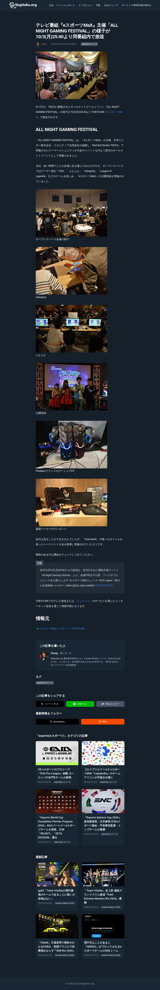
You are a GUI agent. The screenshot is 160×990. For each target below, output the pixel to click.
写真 (98, 5)
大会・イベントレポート (62, 5)
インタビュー (85, 5)
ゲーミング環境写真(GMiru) (136, 5)
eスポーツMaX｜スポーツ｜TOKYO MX (62, 628)
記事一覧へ (66, 653)
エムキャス (83, 600)
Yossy (54, 653)
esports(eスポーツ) (89, 44)
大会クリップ (111, 5)
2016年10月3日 (104, 585)
